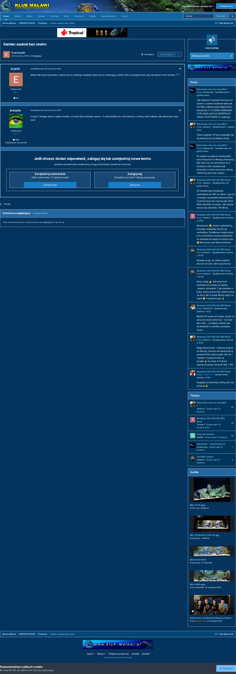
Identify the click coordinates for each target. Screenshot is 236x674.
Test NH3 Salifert (205, 457)
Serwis (124, 16)
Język (90, 653)
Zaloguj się (135, 185)
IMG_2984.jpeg (197, 584)
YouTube (54, 16)
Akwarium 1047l (198, 559)
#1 (180, 68)
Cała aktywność (108, 16)
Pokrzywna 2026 (200, 56)
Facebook (79, 16)
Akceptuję (226, 668)
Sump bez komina (205, 434)
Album (30, 16)
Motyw (101, 653)
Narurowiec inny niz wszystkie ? (212, 89)
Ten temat (220, 16)
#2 (180, 110)
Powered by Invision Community (118, 657)
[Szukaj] (198, 16)
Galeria (17, 16)
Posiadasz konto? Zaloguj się (198, 6)
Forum (6, 17)
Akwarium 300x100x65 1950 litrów (214, 180)
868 (16, 139)
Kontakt (41, 16)
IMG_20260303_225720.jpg (204, 535)
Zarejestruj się (226, 6)
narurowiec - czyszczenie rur (211, 444)
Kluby (66, 16)
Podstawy (36, 56)
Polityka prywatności (119, 653)
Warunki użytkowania (43, 670)
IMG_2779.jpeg (197, 505)
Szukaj (92, 16)
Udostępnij (147, 54)
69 (16, 98)
